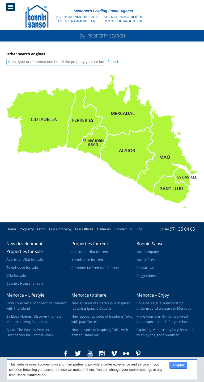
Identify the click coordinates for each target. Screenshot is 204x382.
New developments (25, 244)
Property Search (102, 36)
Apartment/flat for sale (24, 259)
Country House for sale (24, 283)
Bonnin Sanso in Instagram (102, 353)
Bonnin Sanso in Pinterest (138, 353)
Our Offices (84, 229)
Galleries (104, 229)
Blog (139, 229)
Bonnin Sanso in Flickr (126, 353)
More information (32, 375)
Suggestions (146, 275)
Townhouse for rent (87, 259)
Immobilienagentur (123, 21)
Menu (10, 7)
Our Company (60, 229)
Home (11, 229)
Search (113, 61)
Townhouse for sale (22, 267)
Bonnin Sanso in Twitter (77, 353)
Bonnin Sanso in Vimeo (114, 353)
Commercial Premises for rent (95, 267)
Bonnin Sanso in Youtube (90, 353)
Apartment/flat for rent (89, 251)
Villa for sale (16, 275)
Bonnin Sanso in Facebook (65, 353)
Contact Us (123, 229)
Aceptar (178, 365)
